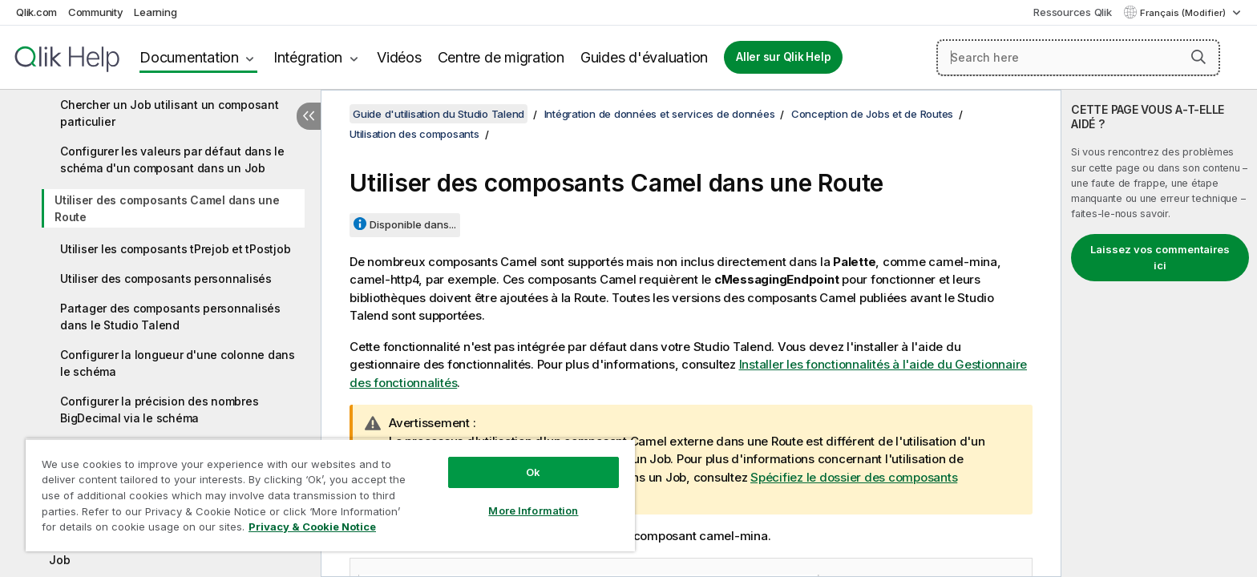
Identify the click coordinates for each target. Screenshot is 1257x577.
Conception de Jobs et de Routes (872, 113)
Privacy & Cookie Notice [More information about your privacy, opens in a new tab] (312, 526)
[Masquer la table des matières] (309, 116)
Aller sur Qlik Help (783, 56)
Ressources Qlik (1072, 12)
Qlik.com (36, 12)
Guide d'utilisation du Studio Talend (438, 113)
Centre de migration (501, 57)
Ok (533, 472)
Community (95, 12)
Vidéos (399, 57)
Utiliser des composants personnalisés (166, 278)
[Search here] (1078, 58)
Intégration (307, 57)
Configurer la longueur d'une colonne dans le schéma (177, 363)
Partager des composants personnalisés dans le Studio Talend (170, 316)
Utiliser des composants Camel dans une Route (167, 208)
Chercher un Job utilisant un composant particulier (169, 113)
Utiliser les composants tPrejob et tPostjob (175, 249)
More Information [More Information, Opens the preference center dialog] (533, 510)
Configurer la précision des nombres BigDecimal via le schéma (159, 409)
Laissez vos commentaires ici (1160, 257)
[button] (1198, 57)
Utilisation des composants (414, 133)
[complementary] (1159, 333)
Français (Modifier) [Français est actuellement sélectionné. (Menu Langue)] (1184, 12)
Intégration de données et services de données (659, 113)
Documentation (189, 57)
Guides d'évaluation (644, 57)
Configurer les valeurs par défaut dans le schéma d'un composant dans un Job (172, 159)
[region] (330, 494)
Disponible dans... (413, 224)
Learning (155, 12)
